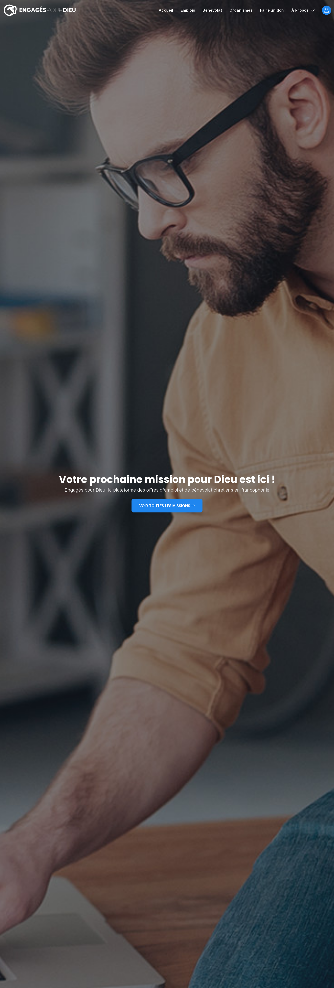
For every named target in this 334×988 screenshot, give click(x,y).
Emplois (188, 10)
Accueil (166, 10)
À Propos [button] (300, 10)
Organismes (241, 10)
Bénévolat (212, 10)
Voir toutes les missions (167, 505)
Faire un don (272, 10)
